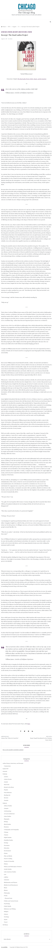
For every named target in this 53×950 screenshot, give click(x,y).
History (6, 864)
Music (5, 887)
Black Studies (7, 824)
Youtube (6, 800)
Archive (6, 776)
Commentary (7, 766)
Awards (6, 782)
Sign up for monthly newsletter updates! (13, 750)
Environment (7, 850)
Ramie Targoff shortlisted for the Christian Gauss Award (41, 739)
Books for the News (23, 32)
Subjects (5, 803)
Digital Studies (7, 837)
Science (6, 914)
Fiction (6, 853)
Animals (6, 808)
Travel (5, 922)
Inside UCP (5, 768)
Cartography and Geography (11, 829)
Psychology (7, 903)
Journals (5, 771)
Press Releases (8, 792)
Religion (6, 911)
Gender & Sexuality (9, 861)
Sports (5, 919)
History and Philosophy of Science (13, 866)
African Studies (8, 806)
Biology (6, 821)
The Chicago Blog (26, 12)
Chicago (6, 832)
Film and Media (8, 856)
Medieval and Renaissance (11, 885)
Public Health (7, 906)
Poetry (5, 895)
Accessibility (4, 947)
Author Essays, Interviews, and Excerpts (9, 32)
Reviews (6, 798)
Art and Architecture (9, 813)
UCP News (5, 925)
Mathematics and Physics (10, 882)
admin (10, 38)
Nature (6, 890)
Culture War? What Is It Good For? (9, 738)
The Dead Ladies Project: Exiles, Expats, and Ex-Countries (32, 79)
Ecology (6, 842)
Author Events (7, 779)
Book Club (6, 784)
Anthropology (7, 811)
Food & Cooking (8, 858)
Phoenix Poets (8, 898)
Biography (6, 819)
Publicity (5, 774)
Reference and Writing (10, 909)
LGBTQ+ (6, 877)
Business (6, 827)
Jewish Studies (8, 869)
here (29, 724)
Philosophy (7, 893)
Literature (29, 32)
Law (5, 874)
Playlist (6, 790)
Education (6, 848)
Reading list (7, 795)
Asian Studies (7, 816)
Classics (6, 835)
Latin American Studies (10, 872)
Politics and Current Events (11, 901)
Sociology (6, 917)
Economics (7, 845)
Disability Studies (8, 840)
